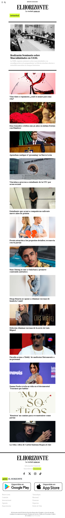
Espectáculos (6, 506)
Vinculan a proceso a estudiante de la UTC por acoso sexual (30, 183)
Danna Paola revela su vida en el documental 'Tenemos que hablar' (30, 387)
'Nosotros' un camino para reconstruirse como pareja (30, 416)
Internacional (6, 500)
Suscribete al (32, 468)
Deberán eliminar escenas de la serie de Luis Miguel (29, 329)
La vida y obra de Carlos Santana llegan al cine (30, 445)
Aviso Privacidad (36, 515)
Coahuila (5, 497)
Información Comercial (32, 466)
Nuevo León (6, 495)
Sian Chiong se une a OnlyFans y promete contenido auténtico (28, 270)
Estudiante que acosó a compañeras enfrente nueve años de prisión (30, 212)
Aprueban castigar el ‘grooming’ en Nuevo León (31, 155)
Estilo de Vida (37, 506)
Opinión (5, 503)
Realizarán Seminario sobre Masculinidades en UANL (25, 56)
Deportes (35, 503)
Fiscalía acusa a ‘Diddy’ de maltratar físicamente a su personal (32, 358)
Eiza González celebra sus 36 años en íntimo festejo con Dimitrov (32, 127)
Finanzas (35, 500)
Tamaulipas (36, 495)
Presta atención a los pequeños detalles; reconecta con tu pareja (32, 241)
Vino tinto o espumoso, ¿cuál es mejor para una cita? (30, 97)
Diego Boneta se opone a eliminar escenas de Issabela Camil (30, 300)
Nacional (35, 497)
